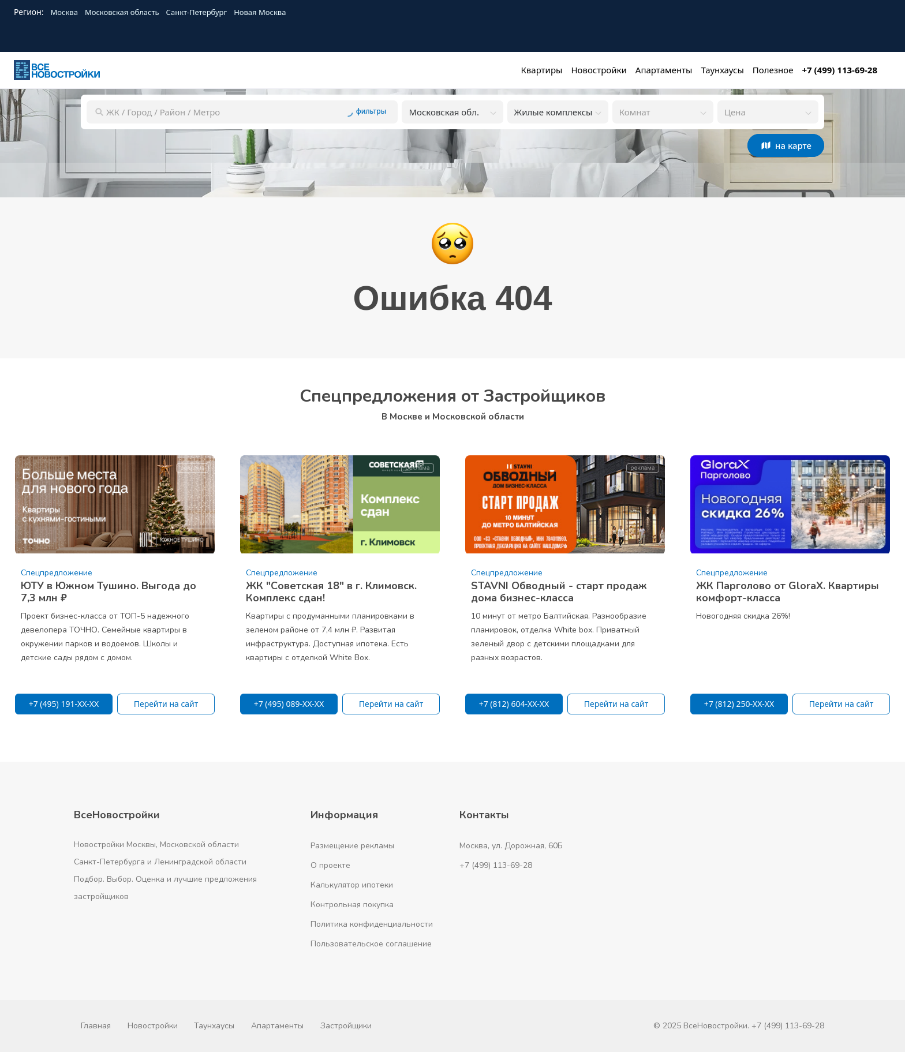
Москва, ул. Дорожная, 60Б (511, 845)
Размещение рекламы (352, 845)
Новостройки (153, 1025)
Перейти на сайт (166, 703)
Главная (96, 1025)
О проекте (330, 865)
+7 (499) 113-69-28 (495, 865)
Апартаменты (277, 1025)
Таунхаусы (214, 1025)
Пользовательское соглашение (371, 943)
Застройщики (346, 1025)
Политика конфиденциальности (372, 924)
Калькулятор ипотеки (352, 884)
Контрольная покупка (352, 904)
